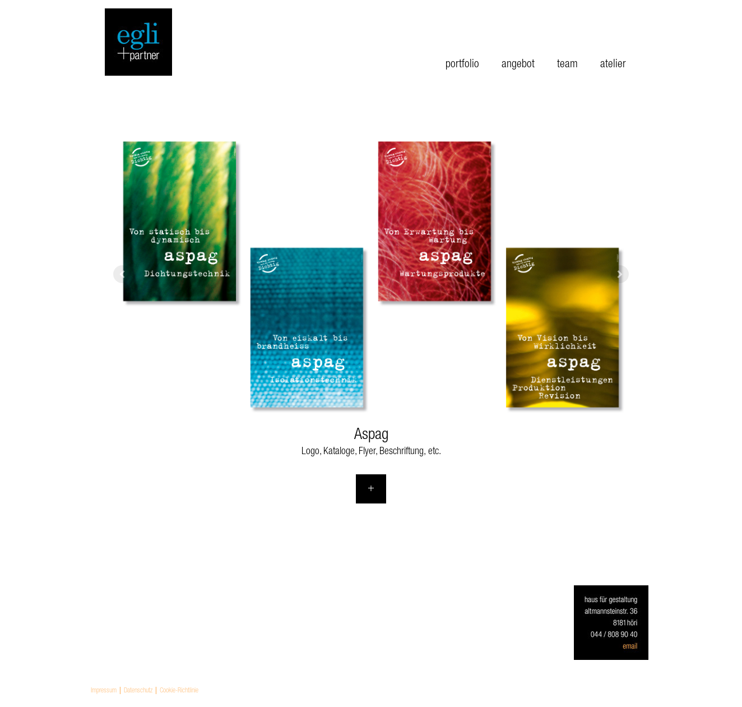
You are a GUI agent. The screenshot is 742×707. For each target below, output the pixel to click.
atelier (613, 65)
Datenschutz (138, 690)
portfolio (462, 65)
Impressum (104, 690)
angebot (518, 65)
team (567, 65)
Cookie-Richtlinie (179, 690)
